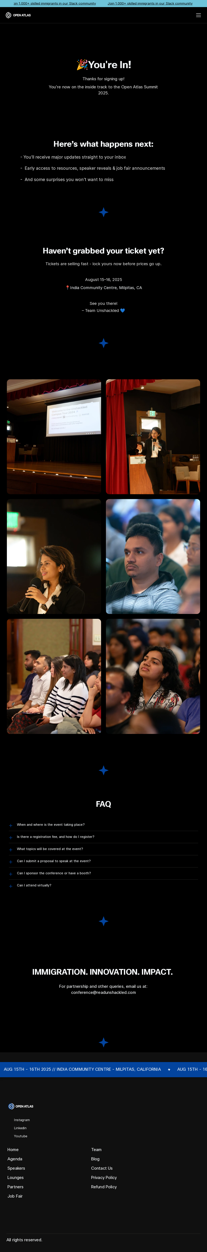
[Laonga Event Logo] (18, 15)
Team (96, 1149)
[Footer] (103, 1152)
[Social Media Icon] (18, 1120)
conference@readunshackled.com (103, 992)
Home (13, 1149)
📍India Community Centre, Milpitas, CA (103, 287)
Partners (15, 1187)
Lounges (15, 1177)
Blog (95, 1159)
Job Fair (15, 1196)
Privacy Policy (104, 1177)
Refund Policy (104, 1187)
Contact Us (102, 1168)
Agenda (14, 1159)
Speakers (16, 1168)
